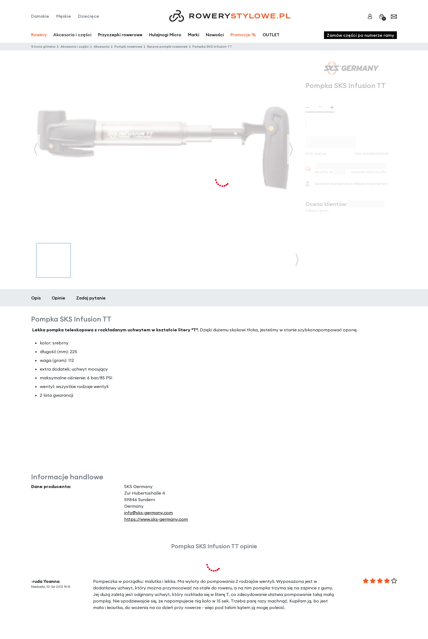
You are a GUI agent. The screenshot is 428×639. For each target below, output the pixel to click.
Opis (36, 298)
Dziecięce (88, 16)
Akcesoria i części (74, 46)
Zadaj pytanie (91, 298)
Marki (193, 34)
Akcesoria (101, 46)
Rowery (39, 34)
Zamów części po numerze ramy (360, 35)
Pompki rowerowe (128, 46)
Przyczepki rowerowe (120, 34)
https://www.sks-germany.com (156, 519)
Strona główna (43, 46)
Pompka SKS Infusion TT (212, 46)
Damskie (40, 16)
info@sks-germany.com (148, 512)
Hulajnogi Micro (165, 34)
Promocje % (243, 34)
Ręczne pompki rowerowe (167, 46)
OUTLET (271, 34)
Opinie (58, 298)
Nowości (215, 34)
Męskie (63, 16)
